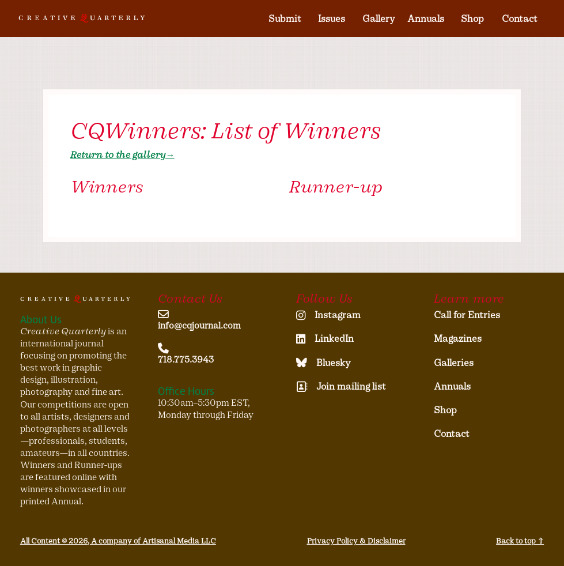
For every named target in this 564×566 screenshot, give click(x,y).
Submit (284, 18)
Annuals (425, 18)
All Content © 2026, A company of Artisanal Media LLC (118, 541)
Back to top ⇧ (520, 541)
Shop (472, 18)
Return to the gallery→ (122, 154)
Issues (331, 18)
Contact (519, 18)
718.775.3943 (186, 359)
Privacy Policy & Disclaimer (356, 541)
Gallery (378, 18)
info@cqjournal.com (199, 325)
